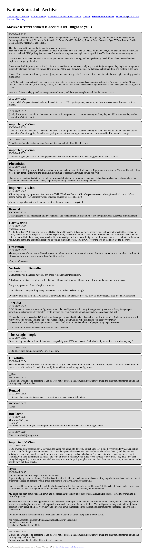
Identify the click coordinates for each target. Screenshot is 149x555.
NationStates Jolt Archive (32, 9)
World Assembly (39, 16)
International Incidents (103, 16)
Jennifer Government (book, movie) (64, 16)
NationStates (13, 16)
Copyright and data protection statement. (70, 547)
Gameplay (21, 19)
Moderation (121, 16)
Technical (24, 16)
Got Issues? (133, 16)
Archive (10, 19)
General (86, 16)
